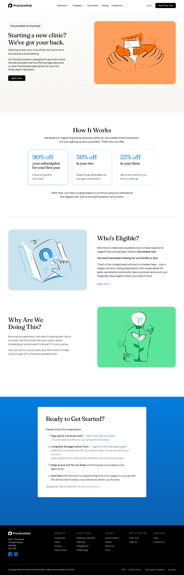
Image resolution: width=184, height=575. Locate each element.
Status (108, 542)
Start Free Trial (165, 5)
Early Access (61, 550)
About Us (109, 546)
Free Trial (134, 537)
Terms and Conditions (154, 569)
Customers (92, 5)
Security (172, 569)
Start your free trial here (100, 436)
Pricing (105, 5)
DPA (124, 569)
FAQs (107, 550)
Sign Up (133, 542)
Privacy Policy (135, 569)
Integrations (83, 546)
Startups (81, 542)
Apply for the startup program (109, 446)
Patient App (82, 550)
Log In (149, 5)
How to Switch (112, 537)
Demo (57, 542)
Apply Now (16, 78)
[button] (62, 5)
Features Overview (86, 537)
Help (156, 537)
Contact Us (117, 5)
